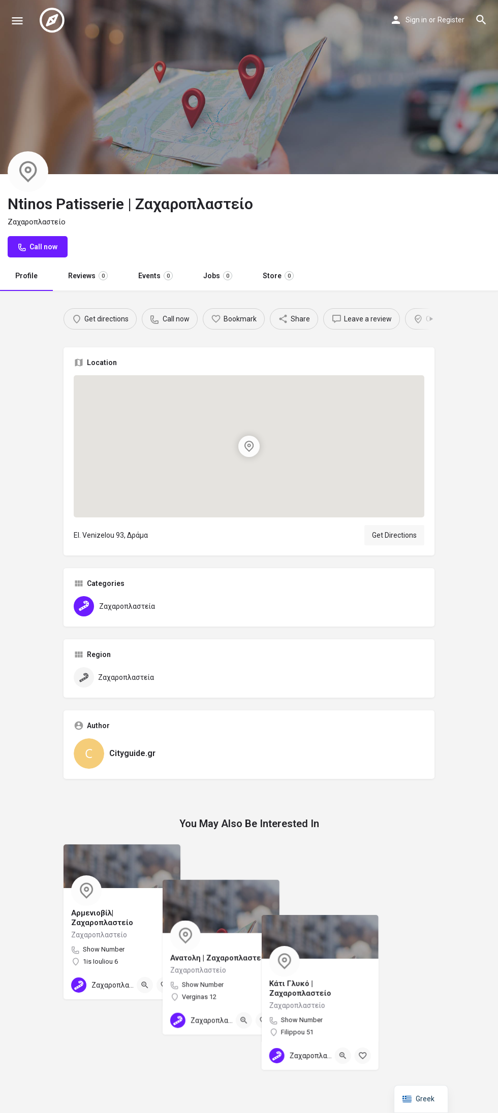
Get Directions (394, 535)
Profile (26, 276)
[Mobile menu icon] (17, 20)
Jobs (217, 275)
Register (451, 20)
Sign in (416, 20)
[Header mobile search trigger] (481, 19)
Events (155, 275)
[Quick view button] (145, 985)
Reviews (88, 275)
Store (278, 275)
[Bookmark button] (165, 985)
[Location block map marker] (249, 446)
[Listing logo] (28, 171)
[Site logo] (53, 20)
